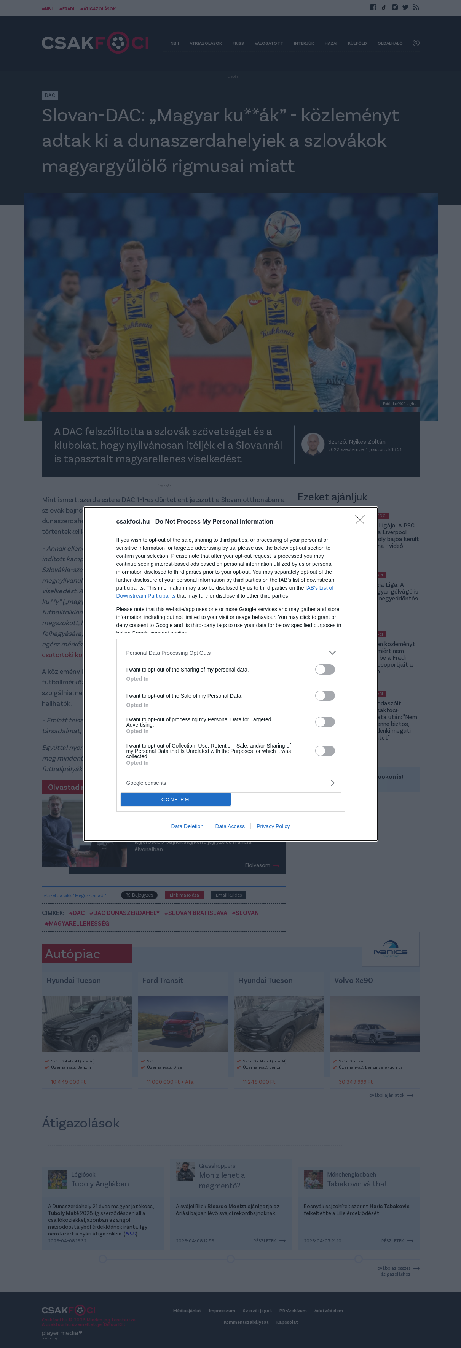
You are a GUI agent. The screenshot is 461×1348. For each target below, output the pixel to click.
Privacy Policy (273, 826)
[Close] (362, 522)
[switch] (325, 669)
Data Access (230, 826)
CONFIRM (175, 799)
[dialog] (230, 674)
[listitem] (230, 653)
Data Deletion (187, 826)
